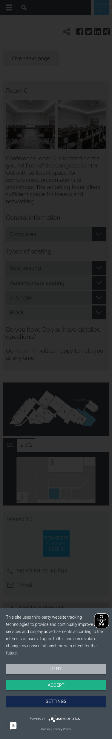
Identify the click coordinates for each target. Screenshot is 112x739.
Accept (55, 685)
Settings (56, 701)
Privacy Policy (62, 729)
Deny (56, 669)
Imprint (45, 729)
